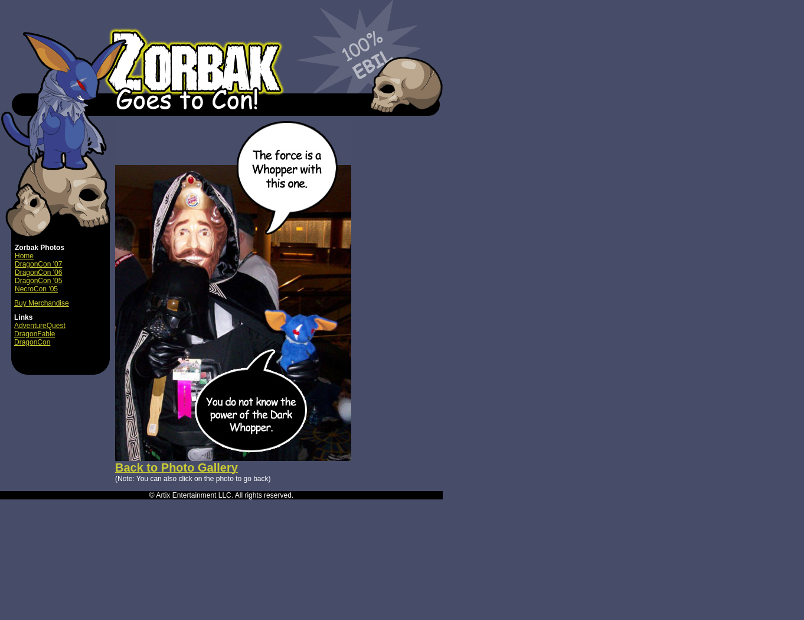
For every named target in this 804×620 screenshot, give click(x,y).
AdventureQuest (40, 326)
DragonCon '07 (38, 264)
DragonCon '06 (38, 272)
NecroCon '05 (36, 289)
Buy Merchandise (41, 303)
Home (24, 256)
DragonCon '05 (38, 281)
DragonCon (32, 342)
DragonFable (34, 334)
